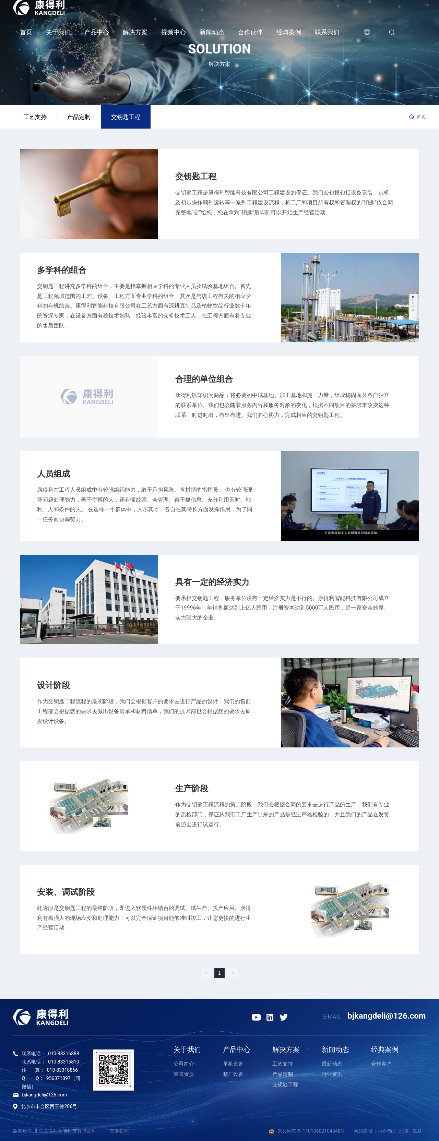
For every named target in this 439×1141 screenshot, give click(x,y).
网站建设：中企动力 (375, 1131)
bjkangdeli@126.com (386, 1016)
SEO (416, 1131)
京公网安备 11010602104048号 (315, 1131)
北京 (404, 1131)
